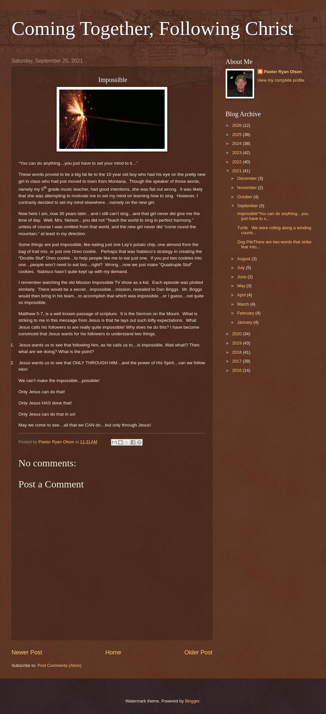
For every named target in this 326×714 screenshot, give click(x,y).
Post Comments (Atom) (60, 665)
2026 (237, 125)
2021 (237, 170)
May (241, 285)
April (242, 294)
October (245, 196)
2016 (237, 370)
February (246, 313)
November (247, 187)
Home (113, 652)
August (244, 258)
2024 (237, 143)
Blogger (192, 701)
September (248, 205)
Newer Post (27, 652)
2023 (237, 152)
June (242, 276)
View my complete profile (281, 80)
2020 (237, 333)
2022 (237, 161)
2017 (237, 361)
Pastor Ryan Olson (283, 71)
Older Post (198, 652)
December (247, 178)
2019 (237, 343)
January (245, 322)
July (241, 267)
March (243, 304)
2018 (237, 352)
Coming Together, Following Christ (152, 28)
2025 (237, 134)
